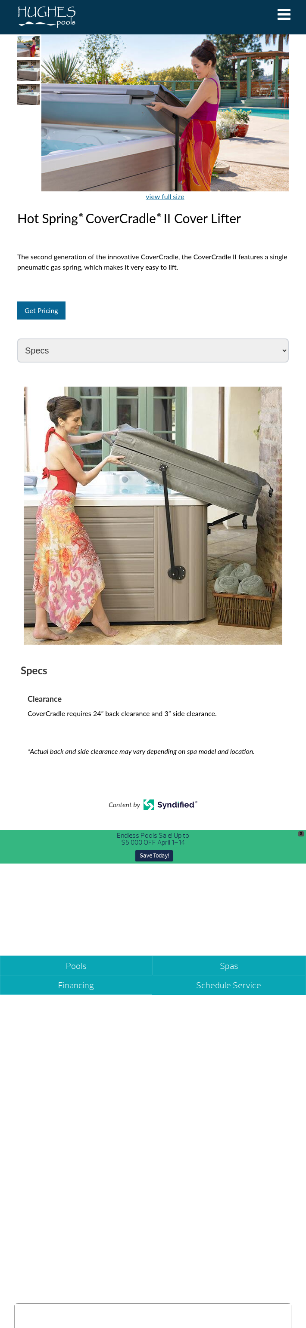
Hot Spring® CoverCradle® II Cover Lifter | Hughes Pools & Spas (46, 17)
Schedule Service (228, 985)
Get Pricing (41, 310)
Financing (76, 985)
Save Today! (154, 855)
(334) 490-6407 (187, 1275)
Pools (76, 966)
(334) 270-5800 (41, 1128)
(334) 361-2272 (186, 1128)
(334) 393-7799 (40, 1275)
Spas (229, 966)
